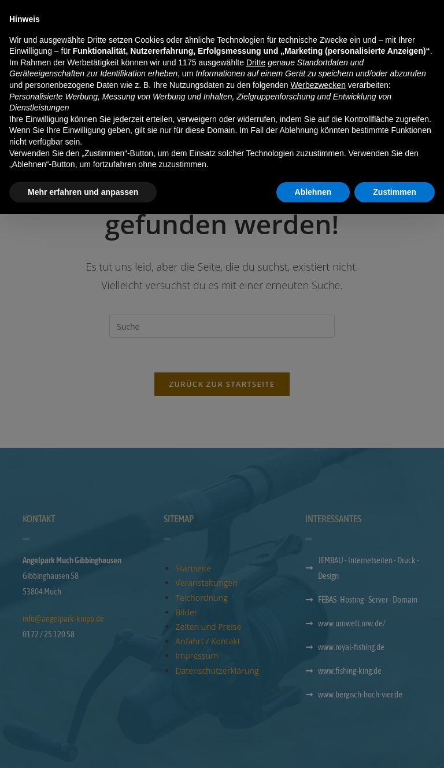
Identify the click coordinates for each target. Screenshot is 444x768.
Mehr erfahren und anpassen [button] (83, 745)
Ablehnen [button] (313, 745)
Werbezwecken (317, 639)
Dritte (255, 616)
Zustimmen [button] (394, 745)
